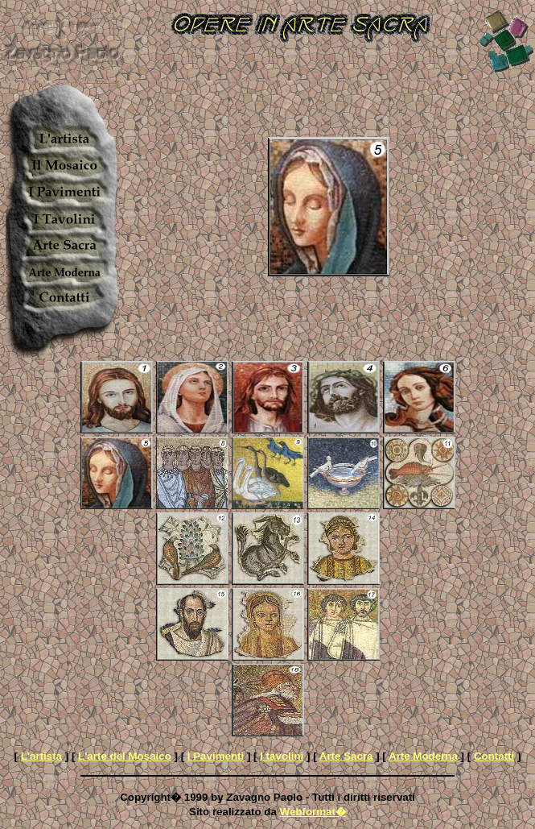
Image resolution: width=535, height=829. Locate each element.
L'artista (41, 756)
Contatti (494, 756)
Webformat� (313, 812)
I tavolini (281, 756)
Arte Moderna (423, 756)
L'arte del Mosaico (124, 756)
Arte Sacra (346, 756)
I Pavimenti (215, 756)
